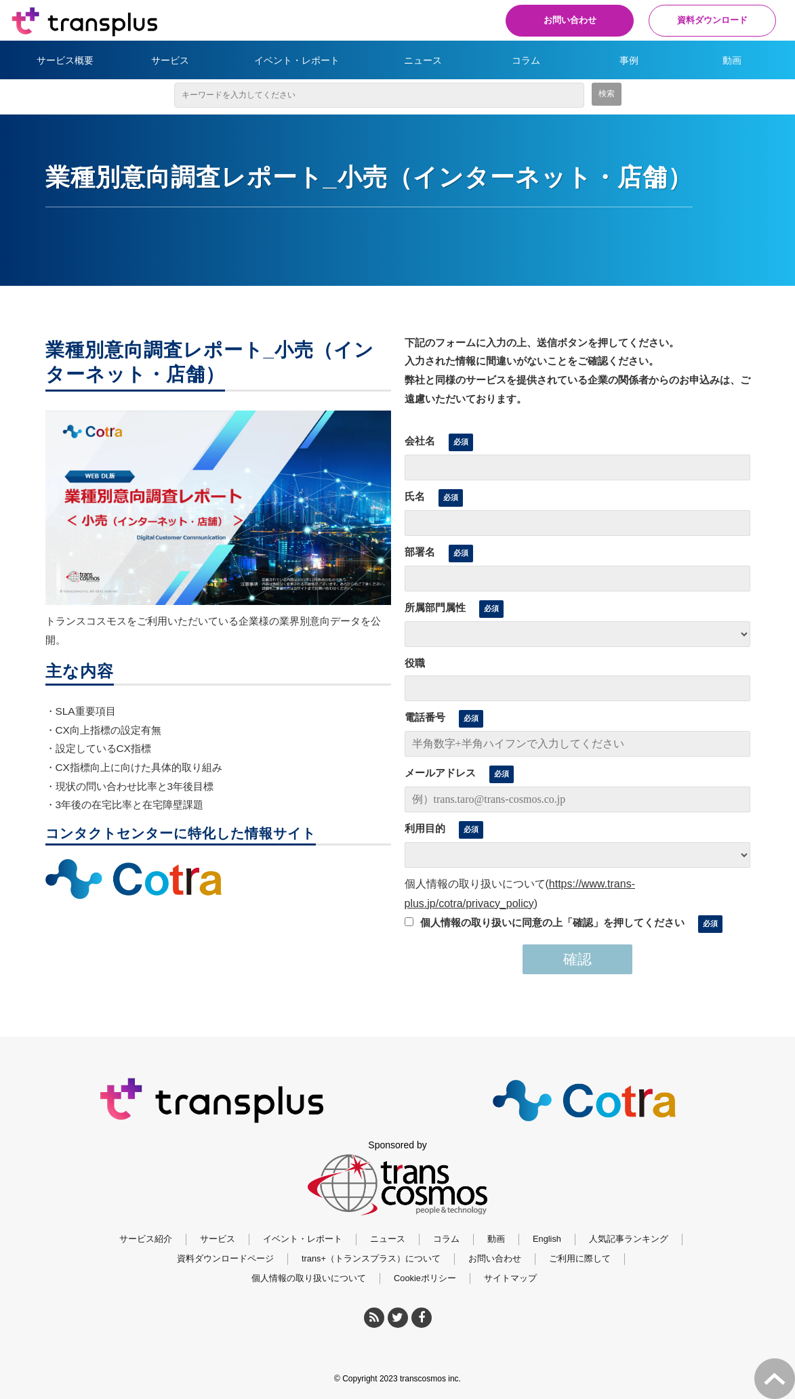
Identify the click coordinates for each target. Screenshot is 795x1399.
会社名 (420, 440)
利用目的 (425, 828)
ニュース (423, 60)
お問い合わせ (560, 20)
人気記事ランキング (628, 1239)
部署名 (420, 552)
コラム (526, 60)
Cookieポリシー (425, 1278)
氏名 (415, 496)
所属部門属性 (435, 607)
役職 (415, 663)
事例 (628, 60)
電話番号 (425, 717)
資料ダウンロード (709, 20)
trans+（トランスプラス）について (371, 1258)
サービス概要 (65, 60)
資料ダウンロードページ (225, 1258)
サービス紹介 (145, 1239)
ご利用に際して (580, 1258)
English (547, 1239)
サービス (170, 60)
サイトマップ (510, 1278)
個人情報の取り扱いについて (308, 1278)
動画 (731, 60)
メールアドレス (440, 772)
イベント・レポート (297, 60)
